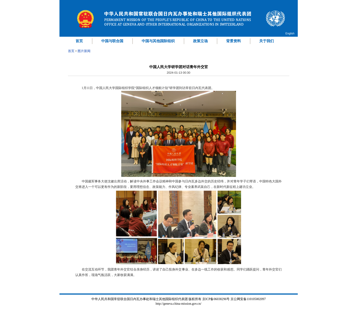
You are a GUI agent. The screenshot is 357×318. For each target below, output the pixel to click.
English (289, 33)
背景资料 (233, 41)
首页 (79, 41)
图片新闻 (84, 51)
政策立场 (200, 41)
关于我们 (266, 41)
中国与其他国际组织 (158, 41)
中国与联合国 (112, 41)
